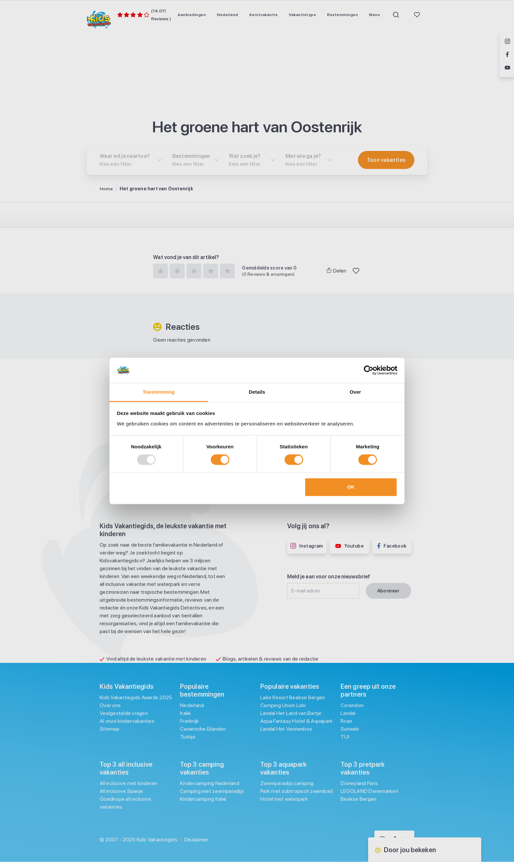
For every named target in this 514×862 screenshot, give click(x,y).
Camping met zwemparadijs (212, 791)
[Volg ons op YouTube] (507, 68)
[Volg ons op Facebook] (507, 55)
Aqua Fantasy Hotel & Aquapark (296, 721)
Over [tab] (355, 392)
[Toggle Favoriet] (356, 271)
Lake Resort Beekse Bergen (292, 697)
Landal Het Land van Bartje (291, 713)
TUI (345, 737)
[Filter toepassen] (386, 160)
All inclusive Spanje (121, 791)
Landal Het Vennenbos (286, 729)
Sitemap (109, 729)
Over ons (110, 705)
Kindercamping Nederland (209, 783)
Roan (346, 721)
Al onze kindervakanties (127, 721)
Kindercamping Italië (203, 799)
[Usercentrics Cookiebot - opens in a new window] (368, 370)
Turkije (187, 737)
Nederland (192, 705)
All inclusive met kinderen (129, 783)
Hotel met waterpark (284, 799)
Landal (348, 713)
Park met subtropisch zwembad (296, 791)
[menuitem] (192, 15)
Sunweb (350, 729)
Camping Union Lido (283, 705)
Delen (336, 271)
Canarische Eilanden (203, 729)
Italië (185, 713)
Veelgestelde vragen (124, 713)
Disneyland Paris (359, 783)
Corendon (352, 705)
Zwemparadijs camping (286, 783)
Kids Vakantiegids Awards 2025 (136, 697)
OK (351, 487)
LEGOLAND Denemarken (369, 791)
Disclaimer (196, 839)
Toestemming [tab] (159, 392)
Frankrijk (189, 721)
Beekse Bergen (358, 799)
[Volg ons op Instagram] (507, 42)
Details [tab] (257, 392)
